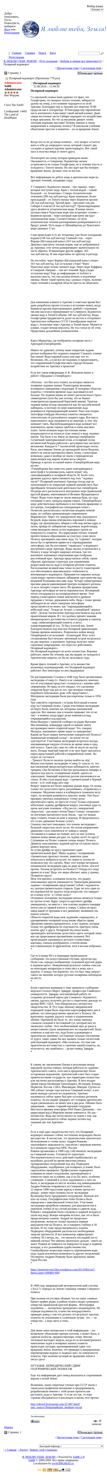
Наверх (8, 1427)
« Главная (10, 1449)
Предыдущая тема (68, 68)
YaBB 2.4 (78, 1456)
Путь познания (48, 61)
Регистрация (11, 32)
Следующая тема (91, 68)
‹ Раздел (23, 1449)
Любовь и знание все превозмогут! (81, 61)
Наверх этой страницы (43, 1449)
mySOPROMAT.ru (63, 1463)
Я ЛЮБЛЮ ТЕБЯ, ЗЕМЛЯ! (20, 61)
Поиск (42, 53)
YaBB (31, 1460)
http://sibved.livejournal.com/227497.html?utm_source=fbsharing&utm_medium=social (56, 1406)
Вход (7, 29)
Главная (16, 53)
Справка (30, 53)
